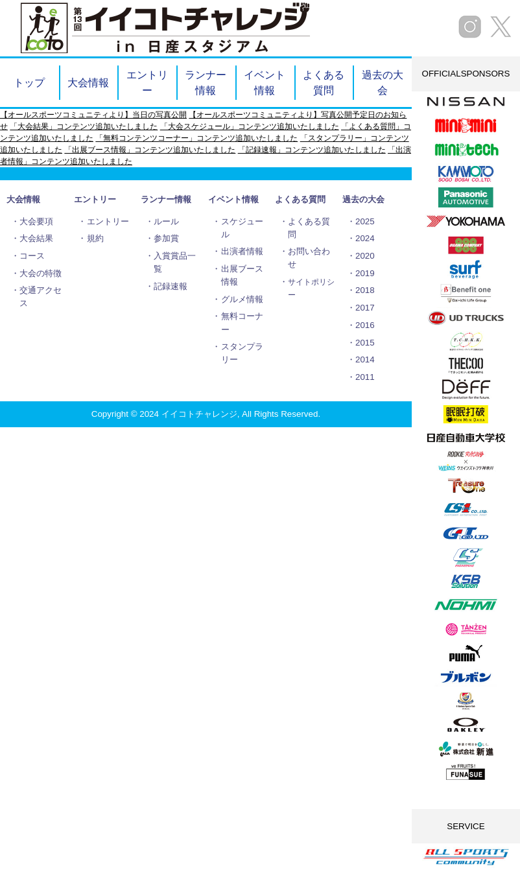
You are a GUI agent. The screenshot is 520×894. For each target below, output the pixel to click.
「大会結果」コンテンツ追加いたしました (84, 126)
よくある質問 (323, 82)
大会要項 (36, 221)
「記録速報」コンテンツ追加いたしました (312, 149)
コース (32, 256)
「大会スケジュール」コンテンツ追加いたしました (249, 126)
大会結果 (36, 238)
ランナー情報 (205, 82)
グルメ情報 (242, 299)
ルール (166, 221)
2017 (365, 307)
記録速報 (170, 286)
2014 (365, 359)
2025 (365, 221)
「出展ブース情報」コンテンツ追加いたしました (149, 149)
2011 (365, 377)
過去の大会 (382, 82)
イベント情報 (264, 82)
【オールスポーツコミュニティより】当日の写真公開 (93, 114)
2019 (365, 273)
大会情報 (88, 82)
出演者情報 (242, 251)
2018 (365, 290)
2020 (365, 256)
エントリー (147, 82)
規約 (95, 238)
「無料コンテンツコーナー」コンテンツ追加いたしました (196, 138)
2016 (365, 325)
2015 (365, 342)
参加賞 (166, 238)
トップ (29, 82)
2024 (365, 238)
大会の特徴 (40, 273)
